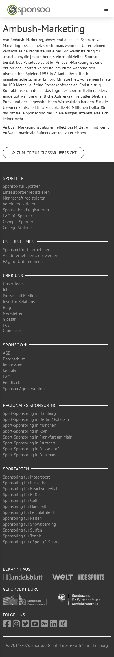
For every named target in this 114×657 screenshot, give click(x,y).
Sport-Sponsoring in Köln (25, 431)
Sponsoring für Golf (20, 500)
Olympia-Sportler (18, 221)
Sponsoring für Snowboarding (29, 524)
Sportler (13, 178)
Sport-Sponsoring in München (29, 425)
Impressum (12, 365)
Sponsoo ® (15, 345)
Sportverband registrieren (26, 210)
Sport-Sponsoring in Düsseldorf (31, 449)
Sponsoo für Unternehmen (26, 249)
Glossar (9, 319)
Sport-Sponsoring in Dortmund (30, 454)
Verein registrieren (19, 204)
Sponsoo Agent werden (24, 388)
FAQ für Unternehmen (23, 261)
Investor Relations (19, 301)
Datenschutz (14, 359)
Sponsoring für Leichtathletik (29, 512)
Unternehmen (19, 241)
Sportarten (16, 469)
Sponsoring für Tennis (22, 536)
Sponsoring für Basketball (26, 482)
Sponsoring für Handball (24, 506)
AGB (6, 353)
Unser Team (13, 283)
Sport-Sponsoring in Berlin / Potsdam (36, 419)
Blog (7, 307)
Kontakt (9, 370)
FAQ (6, 376)
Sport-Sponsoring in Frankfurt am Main (37, 437)
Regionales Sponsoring (30, 405)
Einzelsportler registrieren (26, 192)
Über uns (13, 275)
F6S (6, 325)
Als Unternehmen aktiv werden (30, 255)
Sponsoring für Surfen (22, 530)
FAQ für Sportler (17, 215)
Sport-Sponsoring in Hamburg (29, 413)
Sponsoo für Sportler (21, 186)
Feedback (11, 382)
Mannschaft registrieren (24, 198)
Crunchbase (13, 330)
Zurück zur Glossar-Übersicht (43, 152)
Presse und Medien (20, 295)
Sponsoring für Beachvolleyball (30, 488)
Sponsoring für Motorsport (26, 477)
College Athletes (17, 227)
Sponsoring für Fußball (23, 494)
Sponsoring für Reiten (22, 518)
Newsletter (13, 313)
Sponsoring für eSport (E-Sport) (31, 542)
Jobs (6, 289)
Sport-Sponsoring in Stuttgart (29, 443)
